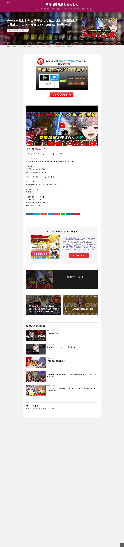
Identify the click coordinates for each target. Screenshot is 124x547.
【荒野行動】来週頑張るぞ (57, 361)
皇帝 (91, 9)
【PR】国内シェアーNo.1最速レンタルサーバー (60, 538)
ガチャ (53, 9)
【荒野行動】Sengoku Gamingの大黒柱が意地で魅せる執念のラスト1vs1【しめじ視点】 (72, 376)
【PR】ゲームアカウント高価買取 (56, 543)
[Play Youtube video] (62, 126)
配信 (58, 9)
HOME (8, 46)
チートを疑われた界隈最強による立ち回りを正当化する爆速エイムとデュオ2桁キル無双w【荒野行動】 (45, 46)
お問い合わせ (50, 513)
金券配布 (76, 9)
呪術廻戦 (46, 9)
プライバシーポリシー (53, 523)
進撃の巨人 (84, 9)
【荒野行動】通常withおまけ (44, 483)
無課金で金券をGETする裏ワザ (55, 533)
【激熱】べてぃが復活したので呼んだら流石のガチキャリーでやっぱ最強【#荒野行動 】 (20, 486)
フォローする (75, 279)
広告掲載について (51, 528)
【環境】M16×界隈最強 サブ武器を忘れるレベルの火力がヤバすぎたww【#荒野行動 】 (104, 458)
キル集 (64, 9)
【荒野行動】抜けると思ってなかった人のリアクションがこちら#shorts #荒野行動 (33, 542)
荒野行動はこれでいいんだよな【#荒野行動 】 (65, 347)
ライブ (70, 9)
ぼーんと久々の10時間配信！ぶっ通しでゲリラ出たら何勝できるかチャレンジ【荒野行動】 (72, 389)
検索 (9, 524)
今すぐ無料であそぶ (79, 256)
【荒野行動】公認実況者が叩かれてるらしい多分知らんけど (104, 485)
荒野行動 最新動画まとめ (62, 4)
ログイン (43, 409)
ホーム (31, 9)
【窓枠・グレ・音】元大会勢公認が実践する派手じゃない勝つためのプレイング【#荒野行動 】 (20, 458)
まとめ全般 (38, 9)
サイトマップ (50, 518)
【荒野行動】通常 (54, 333)
